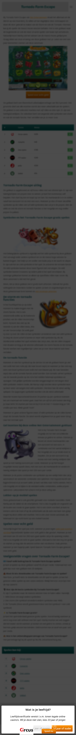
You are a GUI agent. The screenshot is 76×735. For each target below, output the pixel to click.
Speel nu (48, 731)
